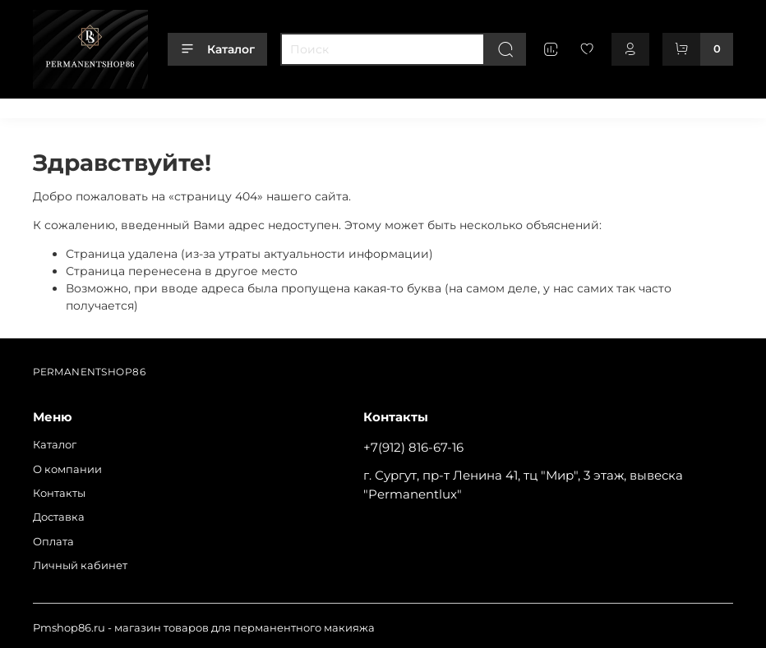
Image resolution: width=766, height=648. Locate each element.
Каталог (217, 49)
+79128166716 (698, 105)
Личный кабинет (412, 105)
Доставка (268, 105)
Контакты (201, 105)
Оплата (329, 105)
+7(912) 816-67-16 (413, 447)
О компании (125, 105)
